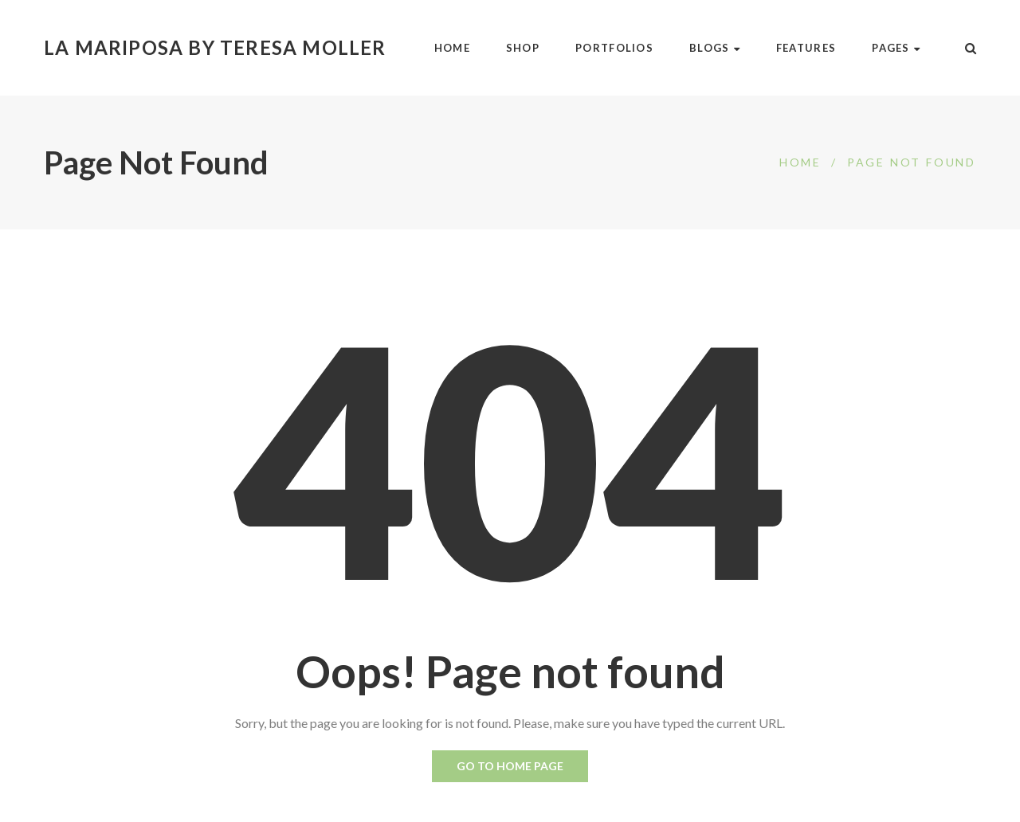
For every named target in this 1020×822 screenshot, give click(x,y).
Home (452, 47)
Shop (522, 47)
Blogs (714, 47)
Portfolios (614, 47)
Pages (896, 47)
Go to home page (510, 766)
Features (806, 47)
